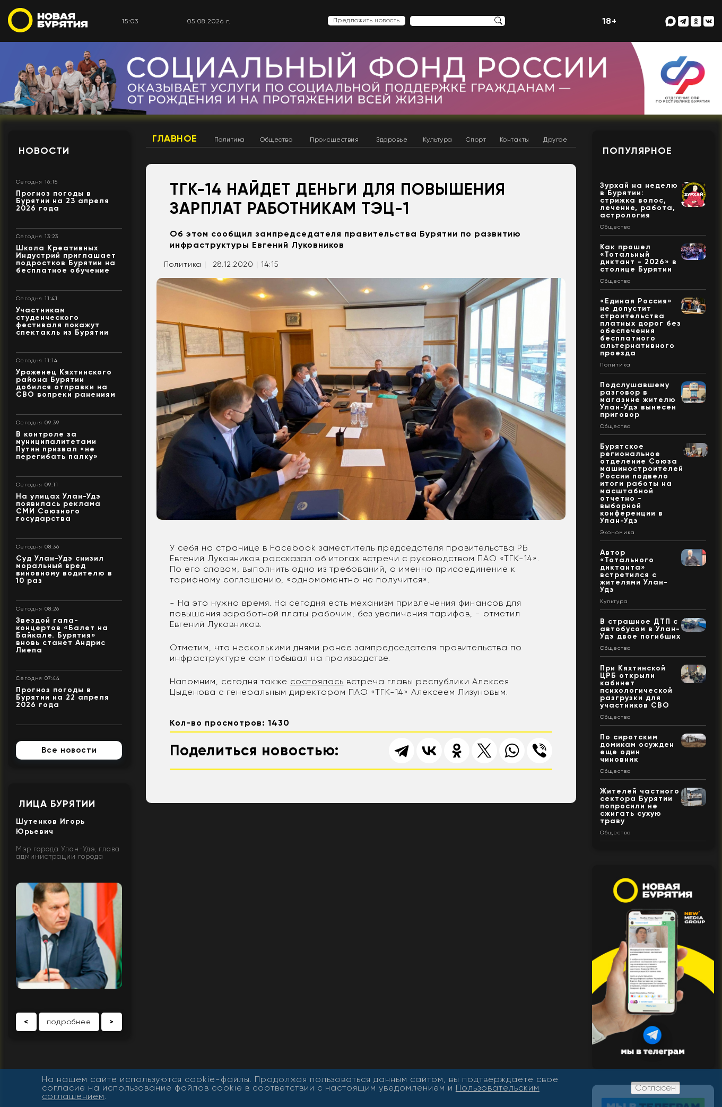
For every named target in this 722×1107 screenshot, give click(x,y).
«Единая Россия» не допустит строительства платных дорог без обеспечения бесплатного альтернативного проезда (640, 327)
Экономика (617, 532)
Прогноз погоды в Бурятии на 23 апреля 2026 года (62, 201)
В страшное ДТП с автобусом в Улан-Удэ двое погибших (640, 629)
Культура (438, 139)
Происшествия (334, 139)
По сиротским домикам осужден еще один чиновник (637, 748)
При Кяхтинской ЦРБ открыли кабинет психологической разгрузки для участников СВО (636, 687)
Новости (44, 150)
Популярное (637, 150)
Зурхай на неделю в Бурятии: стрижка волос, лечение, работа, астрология (639, 200)
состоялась (317, 681)
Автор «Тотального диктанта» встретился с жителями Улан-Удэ (634, 571)
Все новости (69, 750)
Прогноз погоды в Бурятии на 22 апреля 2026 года (62, 697)
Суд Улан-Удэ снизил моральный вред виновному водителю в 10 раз (64, 569)
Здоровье (391, 139)
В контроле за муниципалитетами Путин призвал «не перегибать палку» (57, 445)
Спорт (476, 139)
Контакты (514, 139)
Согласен (655, 1088)
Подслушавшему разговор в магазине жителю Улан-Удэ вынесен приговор (638, 399)
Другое (555, 139)
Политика (229, 139)
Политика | (185, 264)
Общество (276, 139)
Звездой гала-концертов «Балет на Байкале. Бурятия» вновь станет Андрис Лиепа (62, 635)
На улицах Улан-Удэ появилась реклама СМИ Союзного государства (58, 507)
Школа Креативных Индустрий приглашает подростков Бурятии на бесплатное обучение (66, 259)
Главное (174, 138)
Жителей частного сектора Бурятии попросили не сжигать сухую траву (640, 806)
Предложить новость (366, 20)
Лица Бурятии (57, 803)
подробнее (69, 1021)
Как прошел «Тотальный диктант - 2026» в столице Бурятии (638, 258)
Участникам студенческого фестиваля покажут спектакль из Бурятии (62, 321)
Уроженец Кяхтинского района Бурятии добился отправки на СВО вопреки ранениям (66, 383)
